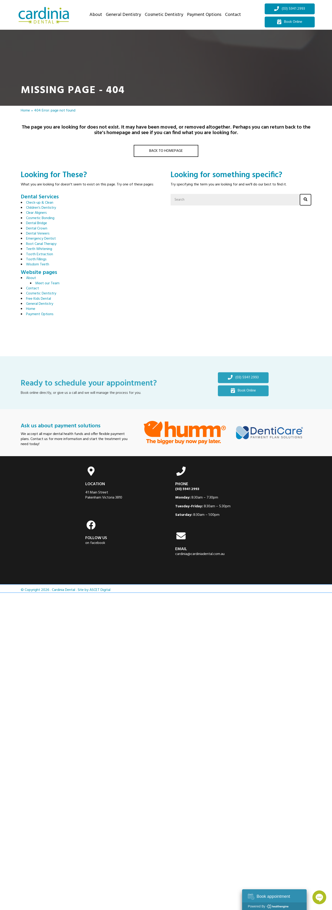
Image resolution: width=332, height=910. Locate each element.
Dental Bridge (36, 223)
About (31, 278)
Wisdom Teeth (37, 264)
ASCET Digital (99, 590)
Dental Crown (36, 229)
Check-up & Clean (39, 203)
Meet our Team (47, 283)
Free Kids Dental (38, 299)
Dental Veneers (38, 234)
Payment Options (39, 314)
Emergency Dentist (41, 239)
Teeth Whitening (39, 249)
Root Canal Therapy (41, 244)
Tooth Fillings (36, 259)
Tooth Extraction (39, 254)
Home (25, 110)
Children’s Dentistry (41, 208)
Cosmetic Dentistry (41, 293)
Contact (32, 288)
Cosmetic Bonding (40, 218)
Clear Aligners (36, 213)
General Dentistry (39, 304)
